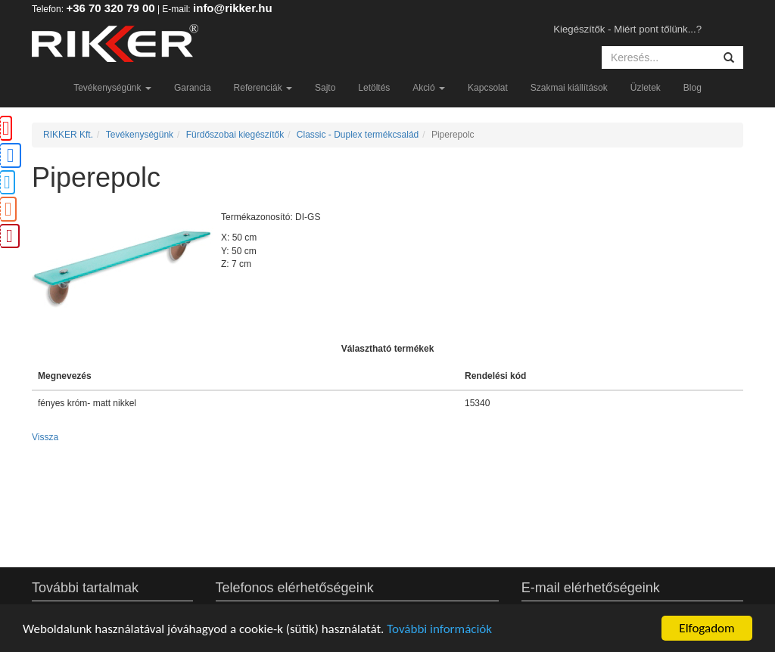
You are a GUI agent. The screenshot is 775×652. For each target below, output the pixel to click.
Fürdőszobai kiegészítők (235, 134)
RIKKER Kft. (68, 134)
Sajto (325, 87)
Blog (692, 87)
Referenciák (263, 87)
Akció (428, 87)
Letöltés (374, 87)
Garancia (192, 87)
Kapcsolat (488, 87)
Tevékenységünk (112, 87)
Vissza (45, 437)
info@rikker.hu (232, 8)
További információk (439, 629)
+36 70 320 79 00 (110, 8)
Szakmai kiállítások (569, 87)
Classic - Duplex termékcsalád (358, 134)
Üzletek (645, 87)
